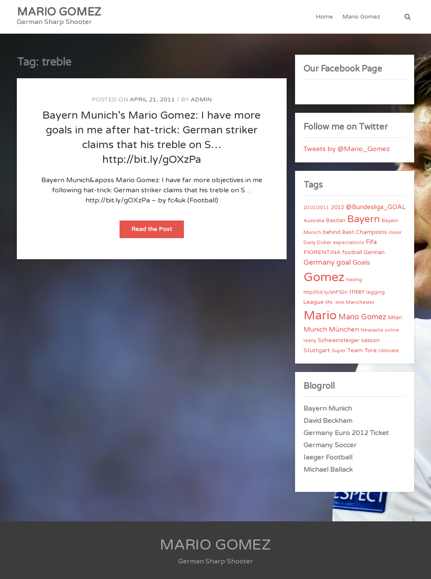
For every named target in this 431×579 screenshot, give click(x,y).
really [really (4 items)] (309, 340)
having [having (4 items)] (354, 279)
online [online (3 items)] (392, 330)
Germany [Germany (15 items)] (319, 262)
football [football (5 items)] (352, 252)
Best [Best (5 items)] (348, 232)
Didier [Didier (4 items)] (324, 242)
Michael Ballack (328, 469)
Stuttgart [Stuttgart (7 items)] (316, 350)
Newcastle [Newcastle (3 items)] (372, 330)
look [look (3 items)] (339, 302)
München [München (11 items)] (344, 329)
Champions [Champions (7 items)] (371, 232)
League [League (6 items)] (313, 302)
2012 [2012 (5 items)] (337, 207)
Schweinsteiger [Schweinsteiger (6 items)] (338, 340)
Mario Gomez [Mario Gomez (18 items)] (362, 316)
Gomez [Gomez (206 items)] (323, 277)
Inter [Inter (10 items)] (356, 291)
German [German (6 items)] (374, 252)
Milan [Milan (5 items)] (395, 317)
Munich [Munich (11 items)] (315, 329)
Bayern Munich (327, 408)
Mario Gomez (361, 16)
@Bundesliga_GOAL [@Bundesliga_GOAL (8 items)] (376, 207)
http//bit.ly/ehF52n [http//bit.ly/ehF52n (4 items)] (325, 292)
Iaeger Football (327, 457)
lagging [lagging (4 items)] (375, 292)
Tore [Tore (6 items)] (370, 350)
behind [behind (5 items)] (332, 232)
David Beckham (327, 421)
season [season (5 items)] (370, 340)
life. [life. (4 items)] (329, 302)
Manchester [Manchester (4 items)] (360, 302)
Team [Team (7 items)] (355, 350)
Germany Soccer (330, 445)
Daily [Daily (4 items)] (309, 242)
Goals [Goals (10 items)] (361, 262)
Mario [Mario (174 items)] (320, 315)
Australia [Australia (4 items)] (314, 220)
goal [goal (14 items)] (343, 262)
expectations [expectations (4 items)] (348, 242)
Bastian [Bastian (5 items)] (336, 220)
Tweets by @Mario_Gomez (346, 149)
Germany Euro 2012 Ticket (345, 433)
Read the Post (157, 231)
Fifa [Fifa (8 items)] (371, 242)
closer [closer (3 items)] (395, 232)
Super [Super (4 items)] (339, 350)
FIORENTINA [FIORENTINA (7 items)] (322, 252)
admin (201, 99)
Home (324, 16)
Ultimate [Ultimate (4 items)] (388, 350)
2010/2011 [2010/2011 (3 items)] (316, 207)
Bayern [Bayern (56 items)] (363, 219)
